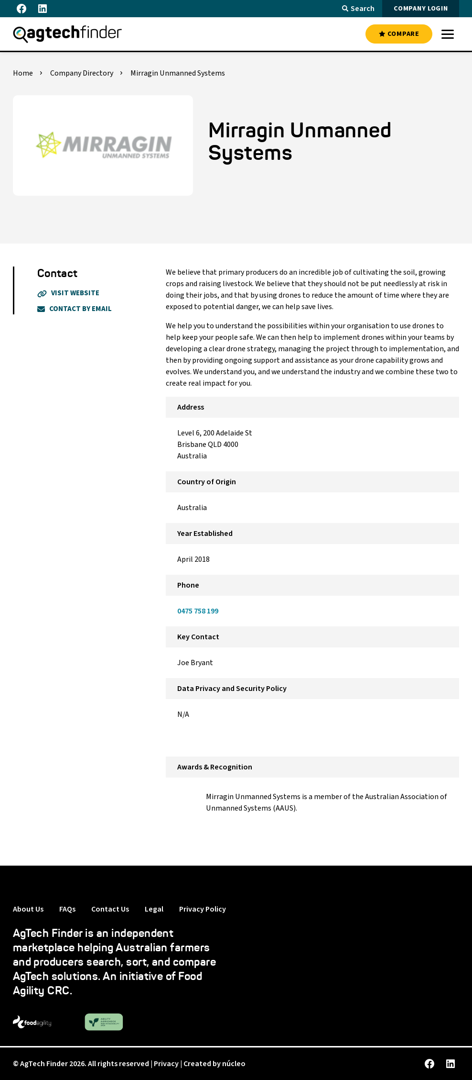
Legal (154, 909)
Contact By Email (74, 309)
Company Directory (81, 73)
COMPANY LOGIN (421, 8)
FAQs (67, 909)
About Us (28, 909)
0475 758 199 (197, 611)
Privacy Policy (202, 909)
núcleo (234, 1063)
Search (358, 8)
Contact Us (110, 909)
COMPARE (399, 34)
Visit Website (68, 293)
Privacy (166, 1063)
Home (23, 73)
